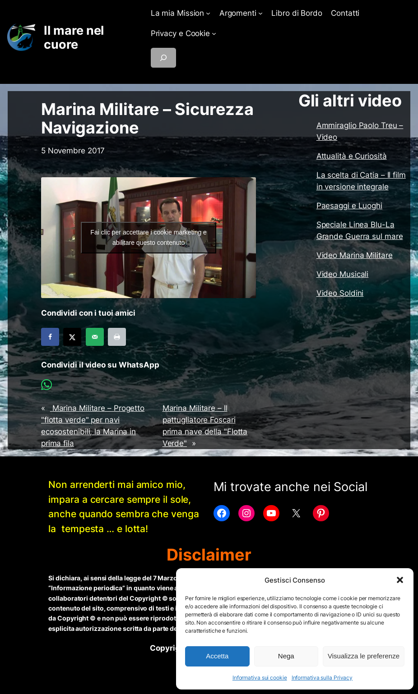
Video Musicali (342, 274)
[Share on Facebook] (50, 337)
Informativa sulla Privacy (322, 677)
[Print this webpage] (117, 337)
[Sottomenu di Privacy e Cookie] (214, 33)
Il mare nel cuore (74, 37)
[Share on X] (72, 337)
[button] (399, 579)
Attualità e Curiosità (351, 156)
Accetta (217, 656)
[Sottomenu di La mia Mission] (208, 13)
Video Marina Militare (354, 255)
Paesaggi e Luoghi (349, 205)
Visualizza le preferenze (363, 656)
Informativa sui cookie (259, 677)
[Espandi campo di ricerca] (163, 58)
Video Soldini (340, 293)
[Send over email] (95, 337)
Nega (286, 656)
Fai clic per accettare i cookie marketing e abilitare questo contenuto (148, 237)
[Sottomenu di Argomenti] (260, 13)
